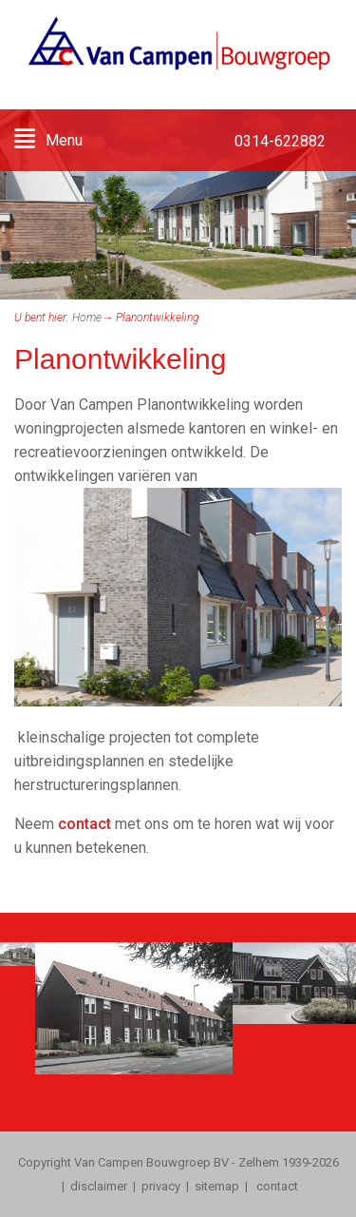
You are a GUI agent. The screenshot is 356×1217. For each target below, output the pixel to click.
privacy (160, 1186)
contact (84, 824)
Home (87, 317)
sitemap (217, 1186)
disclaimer (98, 1186)
